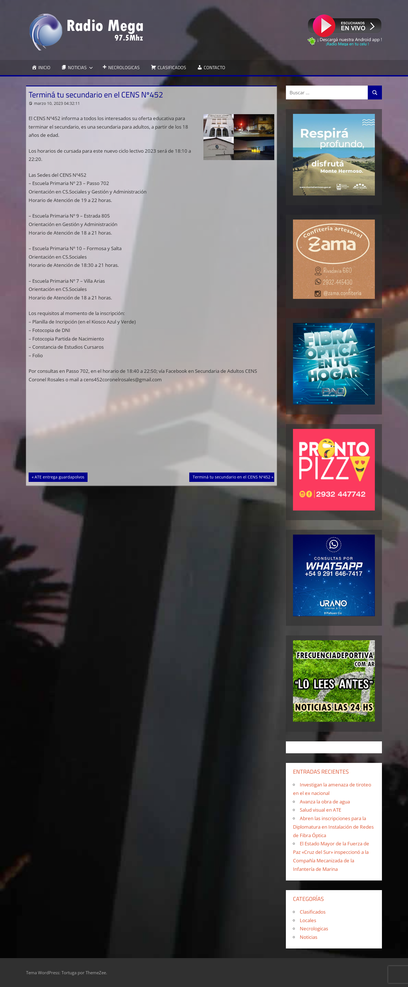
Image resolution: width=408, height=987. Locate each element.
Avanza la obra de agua (325, 801)
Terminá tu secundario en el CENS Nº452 (231, 476)
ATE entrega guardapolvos (59, 476)
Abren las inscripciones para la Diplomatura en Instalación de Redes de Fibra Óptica (333, 827)
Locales (308, 920)
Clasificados (313, 912)
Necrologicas (314, 928)
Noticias (308, 937)
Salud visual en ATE (320, 810)
